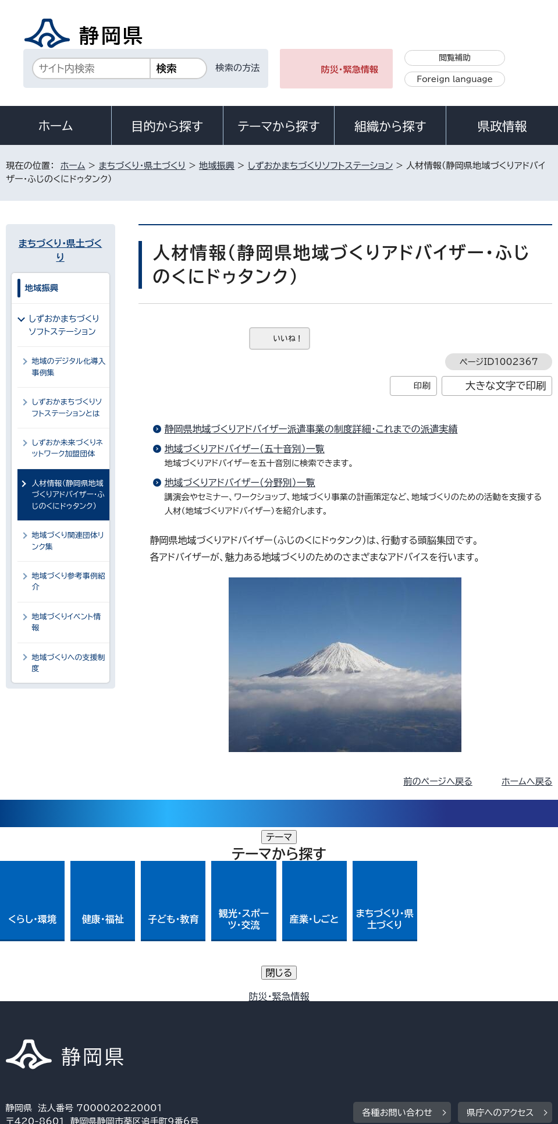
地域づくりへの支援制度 (68, 663)
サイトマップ (113, 1024)
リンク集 (32, 1024)
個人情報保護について (190, 1010)
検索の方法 (238, 67)
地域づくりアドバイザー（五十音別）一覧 (245, 448)
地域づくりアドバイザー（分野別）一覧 (240, 482)
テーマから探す (278, 126)
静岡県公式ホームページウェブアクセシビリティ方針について (393, 1010)
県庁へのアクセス (500, 938)
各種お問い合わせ (397, 938)
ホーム (55, 125)
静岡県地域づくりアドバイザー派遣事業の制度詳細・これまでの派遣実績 (311, 429)
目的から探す (167, 126)
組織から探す (390, 126)
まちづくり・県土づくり (142, 165)
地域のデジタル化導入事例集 (69, 366)
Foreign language (455, 79)
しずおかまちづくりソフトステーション (320, 165)
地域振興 (216, 165)
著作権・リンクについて (60, 1010)
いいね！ (288, 338)
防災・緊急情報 (349, 69)
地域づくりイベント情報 (66, 622)
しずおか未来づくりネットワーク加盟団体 (67, 448)
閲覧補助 (455, 58)
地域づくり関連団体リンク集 (68, 540)
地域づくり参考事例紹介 (68, 581)
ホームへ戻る (527, 781)
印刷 (422, 385)
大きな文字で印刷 (505, 386)
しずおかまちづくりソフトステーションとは (67, 407)
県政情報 (502, 126)
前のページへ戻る (437, 781)
